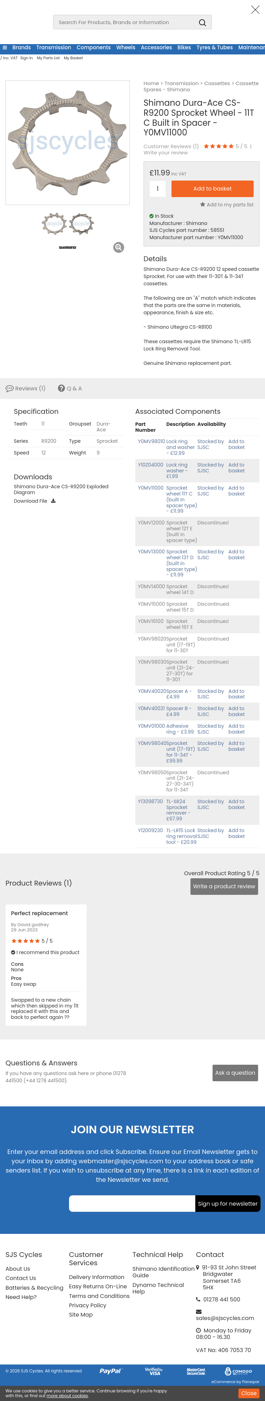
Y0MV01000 (151, 726)
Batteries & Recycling (34, 1288)
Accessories (156, 47)
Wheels (125, 47)
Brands (21, 47)
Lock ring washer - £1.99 (177, 470)
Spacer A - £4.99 (179, 694)
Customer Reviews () (171, 146)
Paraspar (250, 1381)
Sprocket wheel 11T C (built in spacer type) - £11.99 (181, 499)
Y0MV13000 (151, 551)
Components (94, 47)
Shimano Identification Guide (163, 1272)
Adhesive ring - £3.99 (180, 729)
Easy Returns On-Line (98, 1286)
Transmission (53, 47)
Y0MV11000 (151, 487)
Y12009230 (150, 830)
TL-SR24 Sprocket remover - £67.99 (178, 810)
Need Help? (21, 1297)
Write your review (166, 153)
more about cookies (67, 1396)
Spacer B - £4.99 (179, 711)
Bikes (184, 47)
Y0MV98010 (151, 441)
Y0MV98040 (152, 743)
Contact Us (21, 1278)
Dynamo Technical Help (158, 1288)
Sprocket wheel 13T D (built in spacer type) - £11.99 (181, 563)
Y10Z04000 (150, 464)
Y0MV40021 (151, 708)
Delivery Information (96, 1277)
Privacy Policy (87, 1305)
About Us (18, 1269)
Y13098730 (150, 801)
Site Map (81, 1315)
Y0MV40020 (152, 691)
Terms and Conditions (99, 1296)
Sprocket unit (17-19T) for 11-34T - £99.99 (180, 752)
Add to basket (236, 444)
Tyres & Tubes (215, 47)
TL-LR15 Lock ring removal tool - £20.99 (181, 836)
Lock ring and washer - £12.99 (180, 447)
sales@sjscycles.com (225, 1318)
